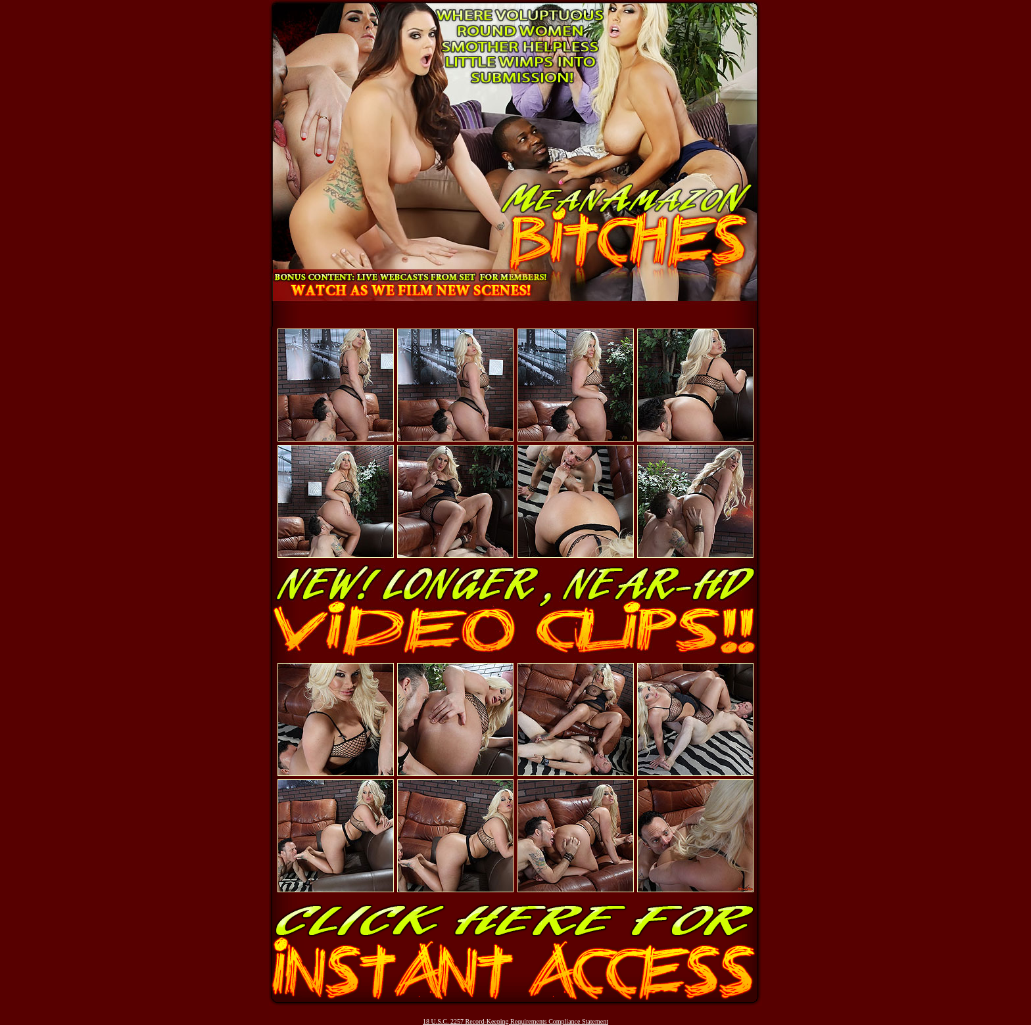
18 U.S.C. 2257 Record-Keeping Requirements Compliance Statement (515, 1021)
